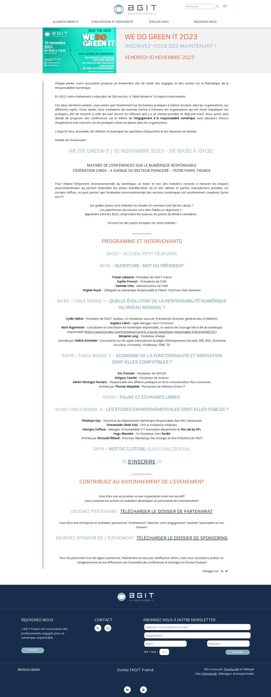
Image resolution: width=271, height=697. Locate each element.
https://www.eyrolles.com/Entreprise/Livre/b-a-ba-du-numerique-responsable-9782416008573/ (150, 332)
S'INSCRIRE (142, 462)
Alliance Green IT (66, 21)
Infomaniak (209, 673)
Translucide (231, 669)
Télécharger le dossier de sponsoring (182, 538)
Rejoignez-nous (205, 21)
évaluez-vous (159, 21)
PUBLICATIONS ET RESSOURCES (112, 21)
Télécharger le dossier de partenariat (166, 511)
